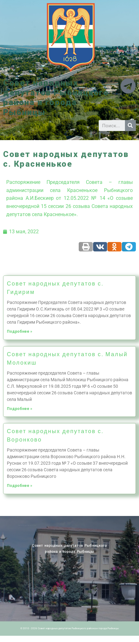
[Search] (130, 125)
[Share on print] (86, 246)
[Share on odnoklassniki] (114, 246)
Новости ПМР (29, 525)
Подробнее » (19, 331)
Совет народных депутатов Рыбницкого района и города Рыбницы (56, 97)
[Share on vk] (100, 246)
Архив (33, 525)
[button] (69, 122)
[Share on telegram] (129, 246)
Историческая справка (37, 525)
